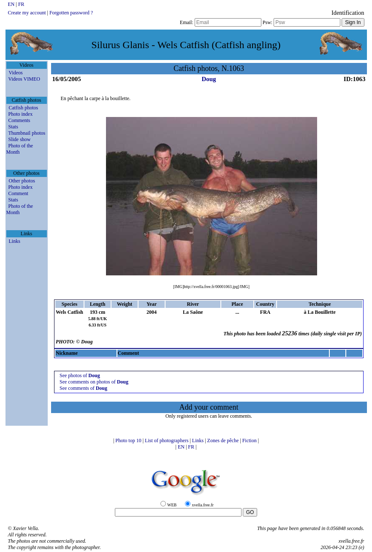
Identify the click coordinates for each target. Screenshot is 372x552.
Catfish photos (23, 108)
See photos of (80, 375)
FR (21, 4)
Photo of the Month (19, 149)
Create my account (27, 13)
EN (12, 4)
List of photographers (167, 440)
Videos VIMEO (24, 79)
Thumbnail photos (27, 133)
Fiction (250, 440)
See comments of (83, 388)
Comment (18, 193)
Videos (16, 73)
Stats (13, 127)
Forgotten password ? (71, 13)
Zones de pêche (223, 440)
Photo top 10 (128, 440)
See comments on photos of (94, 382)
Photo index (20, 114)
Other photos (22, 181)
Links (14, 241)
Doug (208, 79)
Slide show (19, 139)
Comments (19, 120)
